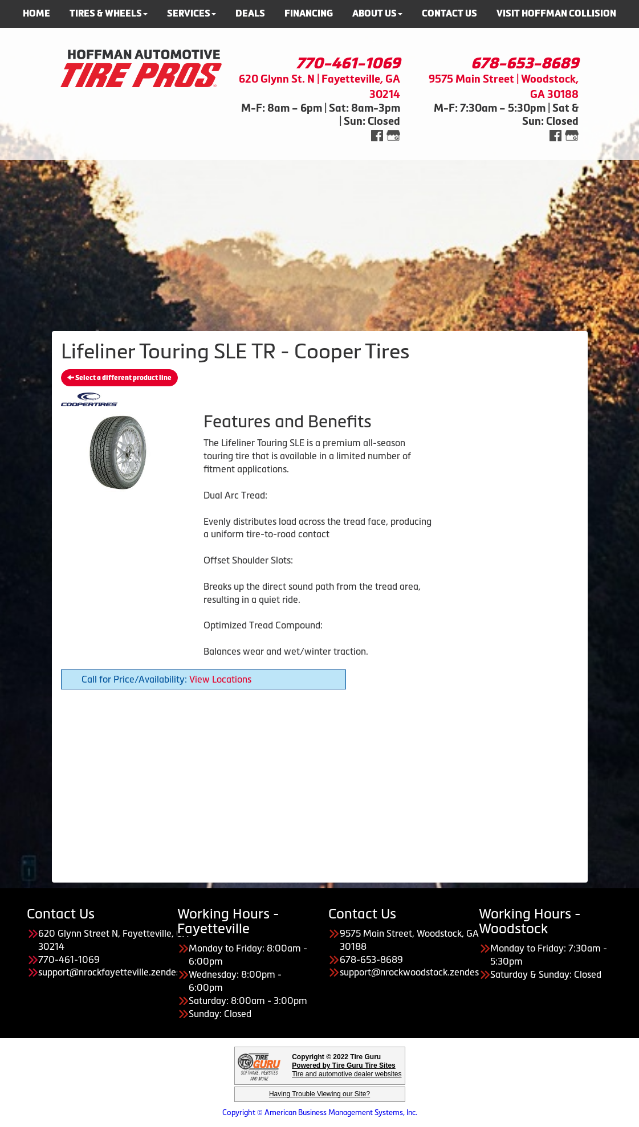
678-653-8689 (525, 63)
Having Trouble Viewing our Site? (319, 1094)
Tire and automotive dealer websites (346, 1069)
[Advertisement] (319, 240)
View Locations (220, 679)
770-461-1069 (348, 63)
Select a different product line (119, 378)
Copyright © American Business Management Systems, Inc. (319, 1112)
